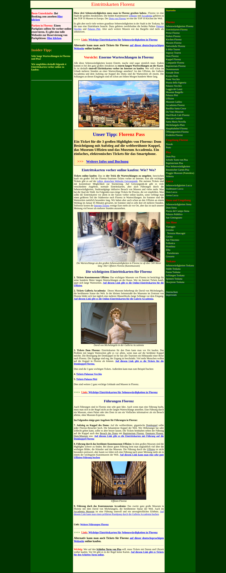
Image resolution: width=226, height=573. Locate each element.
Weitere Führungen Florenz (94, 524)
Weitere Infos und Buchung (107, 161)
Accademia (147, 15)
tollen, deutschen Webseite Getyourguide (117, 181)
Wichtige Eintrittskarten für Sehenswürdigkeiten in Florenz (123, 39)
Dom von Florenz (117, 18)
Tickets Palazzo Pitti (86, 379)
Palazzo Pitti (94, 29)
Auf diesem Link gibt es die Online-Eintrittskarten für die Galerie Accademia (113, 298)
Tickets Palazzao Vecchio (89, 374)
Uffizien (133, 15)
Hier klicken (54, 38)
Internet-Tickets (102, 205)
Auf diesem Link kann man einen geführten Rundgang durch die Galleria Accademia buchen (119, 512)
